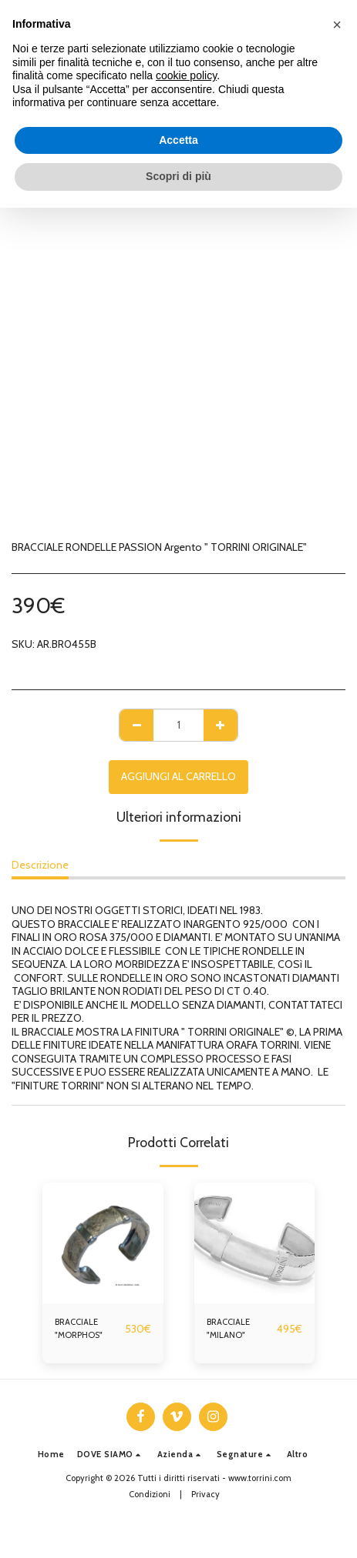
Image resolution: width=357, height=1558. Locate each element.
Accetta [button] (178, 140)
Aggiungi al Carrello (178, 776)
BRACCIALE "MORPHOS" (79, 1328)
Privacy (205, 1494)
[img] (102, 1243)
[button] (111, 1454)
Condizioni (149, 1494)
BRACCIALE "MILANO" (228, 1328)
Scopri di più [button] (178, 176)
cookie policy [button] (186, 75)
